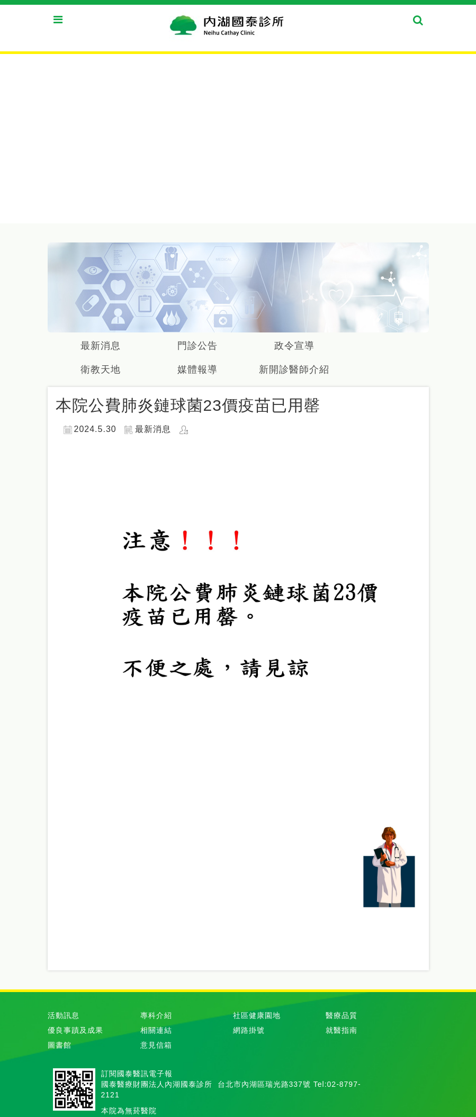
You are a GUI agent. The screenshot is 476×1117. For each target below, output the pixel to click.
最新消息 (100, 345)
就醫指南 (341, 1030)
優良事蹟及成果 (75, 1030)
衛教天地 (100, 369)
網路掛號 (249, 1030)
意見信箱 (156, 1045)
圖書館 (59, 1045)
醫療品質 (341, 1015)
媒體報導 (197, 369)
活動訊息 (63, 1015)
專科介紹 (156, 1015)
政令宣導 (294, 345)
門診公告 (197, 345)
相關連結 (156, 1030)
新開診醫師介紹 (294, 369)
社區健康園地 (257, 1015)
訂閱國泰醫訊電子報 (137, 1073)
